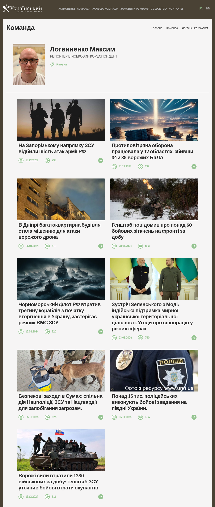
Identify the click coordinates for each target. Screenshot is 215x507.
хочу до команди (105, 8)
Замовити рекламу (134, 8)
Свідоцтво (159, 8)
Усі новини (66, 8)
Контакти (176, 8)
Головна (157, 28)
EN (208, 8)
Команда (83, 8)
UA (201, 8)
